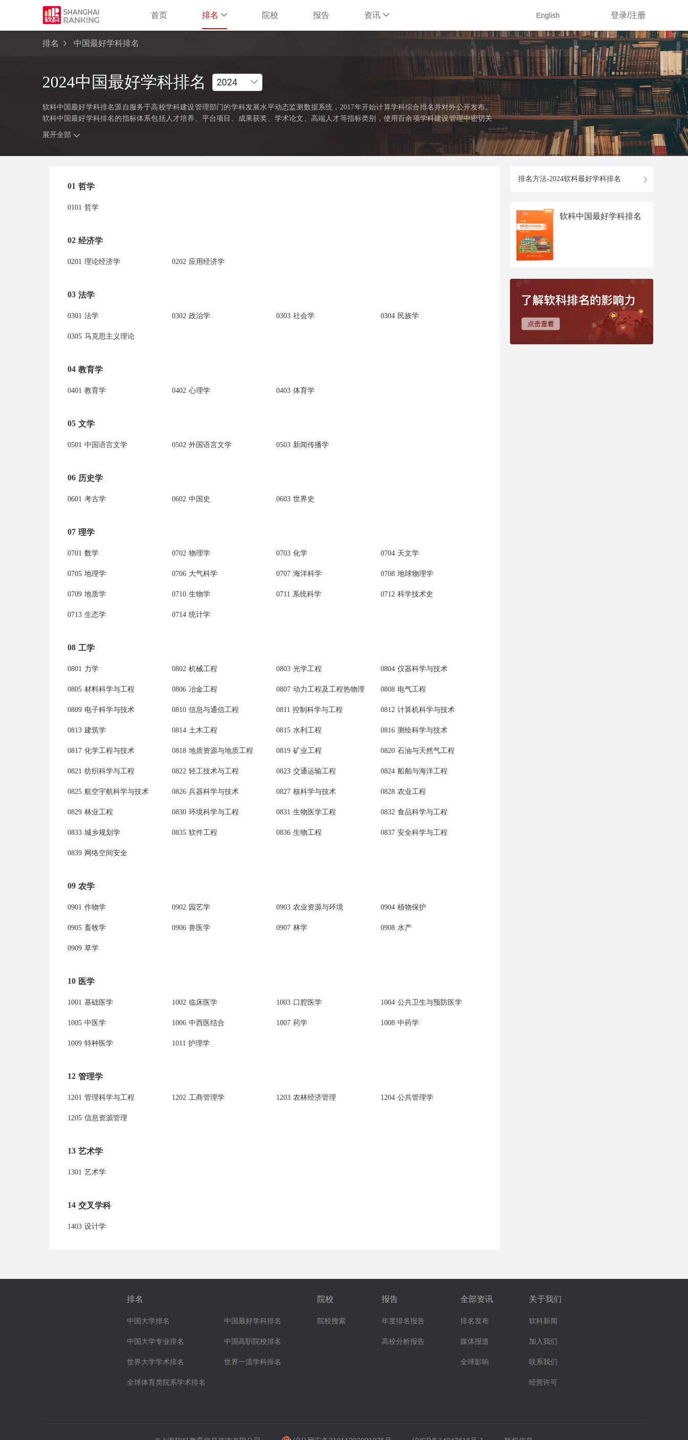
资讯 (376, 15)
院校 (270, 15)
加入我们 (543, 1341)
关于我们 (545, 1299)
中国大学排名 (148, 1321)
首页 (159, 15)
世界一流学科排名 (252, 1362)
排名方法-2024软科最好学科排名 (569, 179)
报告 (321, 15)
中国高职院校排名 (252, 1341)
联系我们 (543, 1362)
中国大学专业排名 (155, 1341)
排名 (214, 15)
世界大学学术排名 (155, 1362)
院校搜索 (331, 1321)
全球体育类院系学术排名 (166, 1382)
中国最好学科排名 (252, 1321)
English (548, 15)
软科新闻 (543, 1321)
